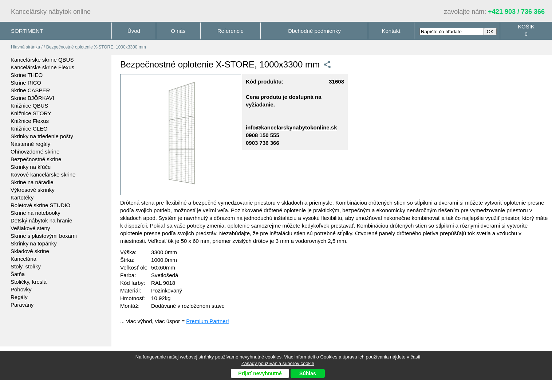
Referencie (230, 31)
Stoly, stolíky (26, 266)
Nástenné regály (30, 144)
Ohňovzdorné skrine (35, 151)
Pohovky (21, 289)
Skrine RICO (26, 83)
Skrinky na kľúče (31, 167)
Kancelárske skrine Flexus (42, 67)
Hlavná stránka (25, 47)
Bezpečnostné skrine (36, 159)
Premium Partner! (207, 321)
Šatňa (18, 274)
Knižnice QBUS (29, 105)
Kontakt (391, 31)
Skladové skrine (30, 251)
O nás (178, 31)
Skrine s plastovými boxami (44, 236)
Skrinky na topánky (34, 243)
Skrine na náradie (32, 182)
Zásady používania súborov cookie (277, 363)
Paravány (22, 305)
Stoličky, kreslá (29, 282)
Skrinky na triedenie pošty (42, 136)
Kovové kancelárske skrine (43, 174)
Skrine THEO (27, 75)
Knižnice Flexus (30, 121)
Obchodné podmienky (314, 31)
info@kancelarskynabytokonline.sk (291, 127)
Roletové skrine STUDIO (40, 205)
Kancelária (23, 259)
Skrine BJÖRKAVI (32, 98)
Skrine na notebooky (35, 213)
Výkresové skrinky (33, 190)
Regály (19, 297)
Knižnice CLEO (29, 128)
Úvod (133, 31)
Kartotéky (22, 197)
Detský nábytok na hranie (41, 220)
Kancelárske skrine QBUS (42, 60)
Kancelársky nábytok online (51, 11)
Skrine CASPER (30, 90)
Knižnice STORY (31, 113)
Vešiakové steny (30, 228)
